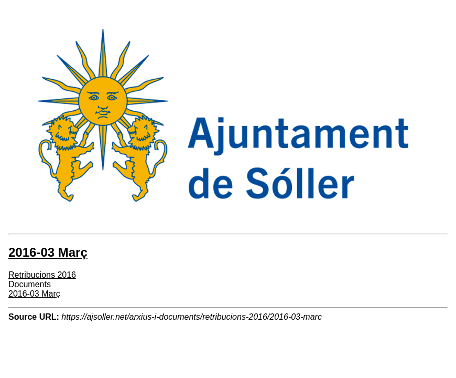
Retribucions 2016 (42, 274)
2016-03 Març (34, 293)
